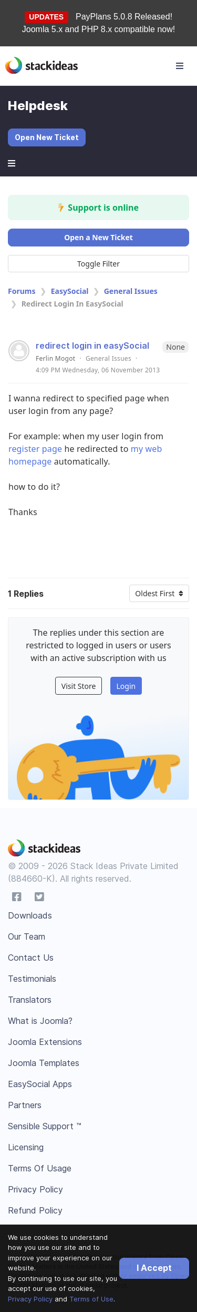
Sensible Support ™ (44, 1126)
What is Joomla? (40, 1020)
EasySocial (70, 291)
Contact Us (31, 957)
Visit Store (78, 686)
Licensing (26, 1147)
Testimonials (32, 978)
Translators (29, 999)
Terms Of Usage (39, 1168)
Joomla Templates (43, 1063)
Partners (25, 1105)
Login (126, 686)
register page (35, 449)
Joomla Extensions (45, 1042)
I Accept (154, 1267)
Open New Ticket (47, 137)
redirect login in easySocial (92, 345)
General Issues (131, 291)
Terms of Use (91, 1299)
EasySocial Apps (40, 1084)
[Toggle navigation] (179, 66)
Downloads (30, 915)
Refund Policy (35, 1210)
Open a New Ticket (98, 237)
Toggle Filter (98, 264)
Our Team (26, 936)
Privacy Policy (30, 1299)
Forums (21, 291)
